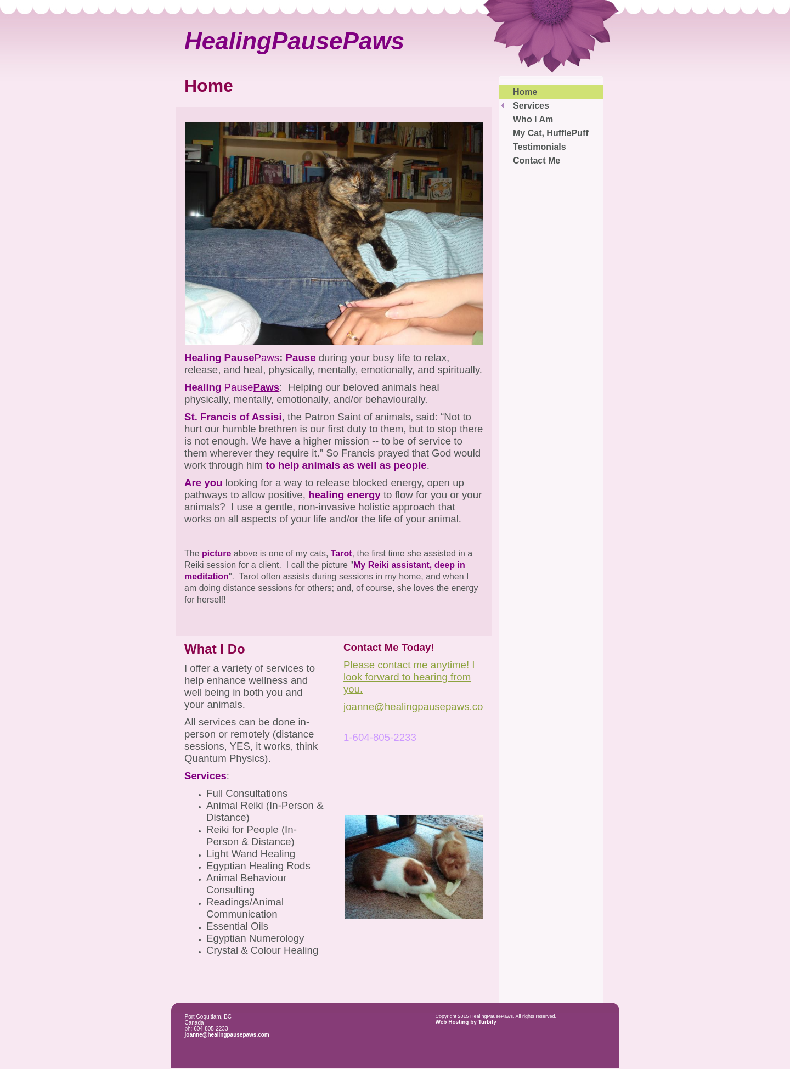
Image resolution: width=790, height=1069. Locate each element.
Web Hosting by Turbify (466, 1022)
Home (525, 92)
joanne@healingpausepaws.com (227, 1035)
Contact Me (536, 160)
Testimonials (539, 146)
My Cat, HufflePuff (551, 133)
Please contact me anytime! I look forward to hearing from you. (409, 677)
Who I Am (533, 119)
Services (531, 105)
